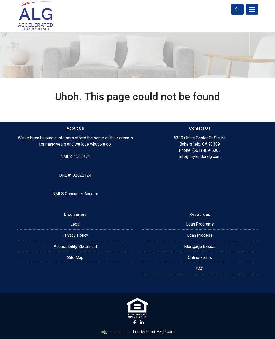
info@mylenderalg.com (200, 156)
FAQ (200, 268)
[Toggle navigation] (252, 9)
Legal (75, 224)
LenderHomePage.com (154, 331)
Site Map (75, 257)
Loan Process (199, 235)
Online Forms (200, 257)
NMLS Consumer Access (75, 193)
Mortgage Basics (199, 246)
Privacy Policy (75, 235)
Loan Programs (200, 224)
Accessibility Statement (75, 246)
